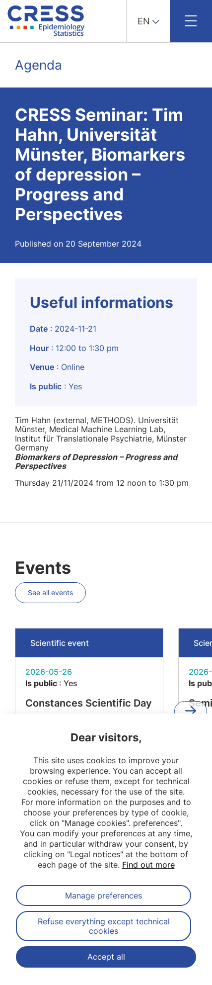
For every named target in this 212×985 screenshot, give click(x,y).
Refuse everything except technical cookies (104, 925)
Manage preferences (103, 895)
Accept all (106, 957)
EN (144, 21)
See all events (50, 592)
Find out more (148, 865)
